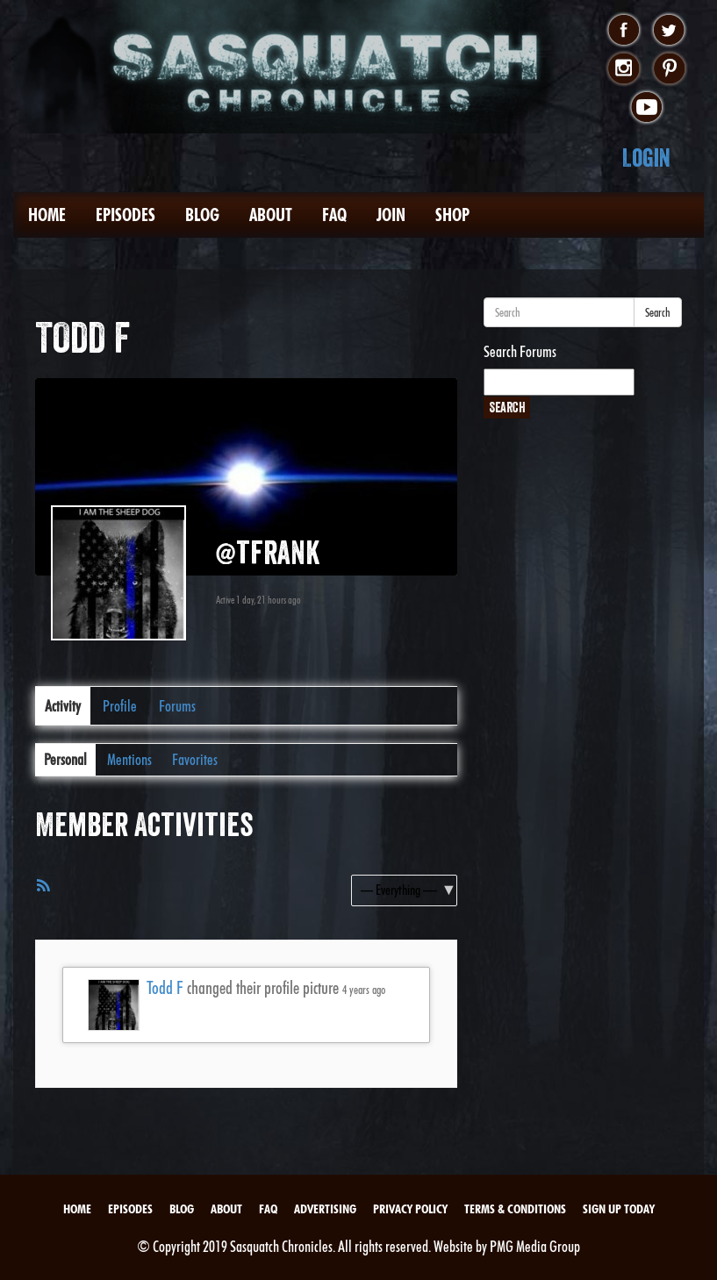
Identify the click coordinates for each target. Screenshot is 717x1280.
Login (646, 157)
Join (390, 214)
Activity (63, 706)
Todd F (165, 987)
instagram (623, 69)
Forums (177, 706)
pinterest (669, 69)
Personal (65, 759)
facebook (623, 30)
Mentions (129, 759)
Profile (120, 706)
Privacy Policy (410, 1209)
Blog (202, 214)
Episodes (125, 214)
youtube (646, 108)
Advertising (325, 1209)
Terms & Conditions (515, 1209)
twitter (669, 30)
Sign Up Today (619, 1209)
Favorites (195, 759)
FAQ (334, 214)
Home (47, 214)
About (270, 214)
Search (657, 312)
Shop (452, 214)
